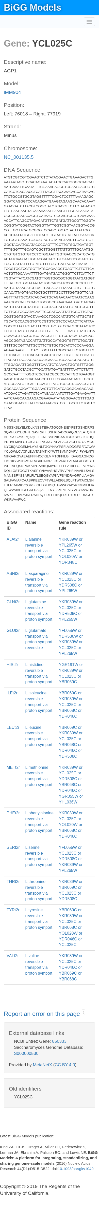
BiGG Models (32, 7)
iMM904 (12, 92)
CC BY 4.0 (65, 1064)
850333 (59, 1041)
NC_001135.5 (19, 157)
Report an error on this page (43, 1013)
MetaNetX (42, 1064)
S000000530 (26, 1053)
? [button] (83, 1013)
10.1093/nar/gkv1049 (76, 1168)
